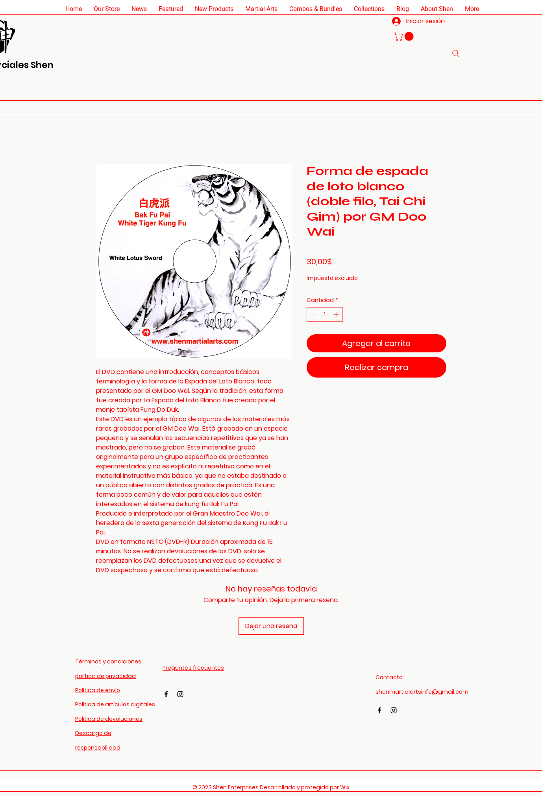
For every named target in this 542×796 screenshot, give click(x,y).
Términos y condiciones (108, 661)
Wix (345, 787)
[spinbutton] (325, 314)
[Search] (456, 53)
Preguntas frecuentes (193, 668)
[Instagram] (180, 694)
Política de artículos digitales (115, 704)
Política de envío (97, 690)
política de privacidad (105, 676)
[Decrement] (313, 314)
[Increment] (337, 314)
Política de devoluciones (108, 719)
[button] (107, 9)
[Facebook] (166, 694)
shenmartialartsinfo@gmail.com (422, 692)
